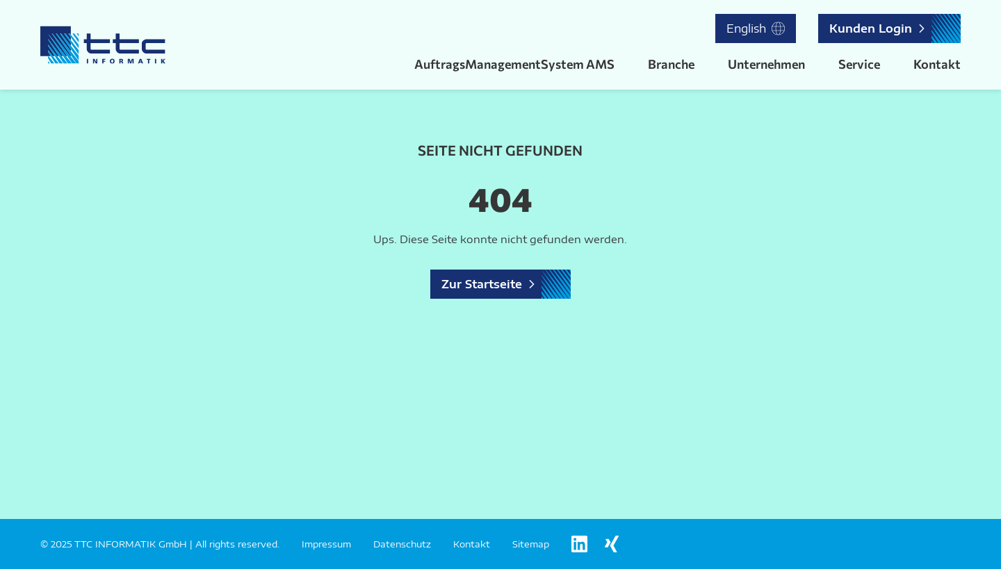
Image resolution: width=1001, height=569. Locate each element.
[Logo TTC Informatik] (102, 45)
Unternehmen (766, 64)
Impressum (326, 544)
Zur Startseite (481, 284)
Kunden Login (870, 28)
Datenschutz (402, 544)
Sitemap (530, 544)
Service (859, 64)
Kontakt (937, 64)
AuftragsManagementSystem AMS (514, 64)
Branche (671, 64)
